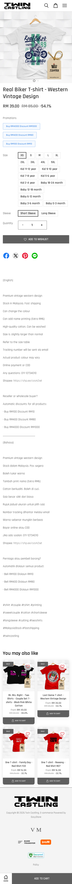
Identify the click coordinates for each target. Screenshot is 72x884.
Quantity (8, 223)
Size (5, 155)
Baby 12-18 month (31, 189)
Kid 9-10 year (49, 169)
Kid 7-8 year (28, 176)
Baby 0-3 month (55, 203)
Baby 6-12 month (31, 196)
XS (22, 155)
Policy (36, 864)
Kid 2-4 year (28, 183)
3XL (33, 162)
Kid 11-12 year (28, 169)
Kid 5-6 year (48, 176)
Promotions (10, 118)
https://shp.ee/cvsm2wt (27, 381)
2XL (23, 162)
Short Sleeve (28, 213)
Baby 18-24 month (52, 183)
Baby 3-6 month (30, 203)
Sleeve (7, 213)
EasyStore (36, 817)
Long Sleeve (48, 213)
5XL (53, 162)
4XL (43, 162)
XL (56, 155)
